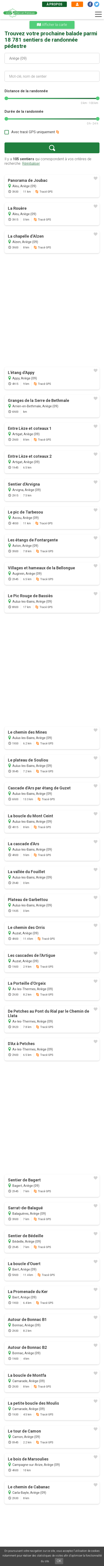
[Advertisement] (52, 311)
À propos (54, 4)
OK (59, 1561)
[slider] (6, 98)
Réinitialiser (31, 163)
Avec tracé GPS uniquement (33, 132)
